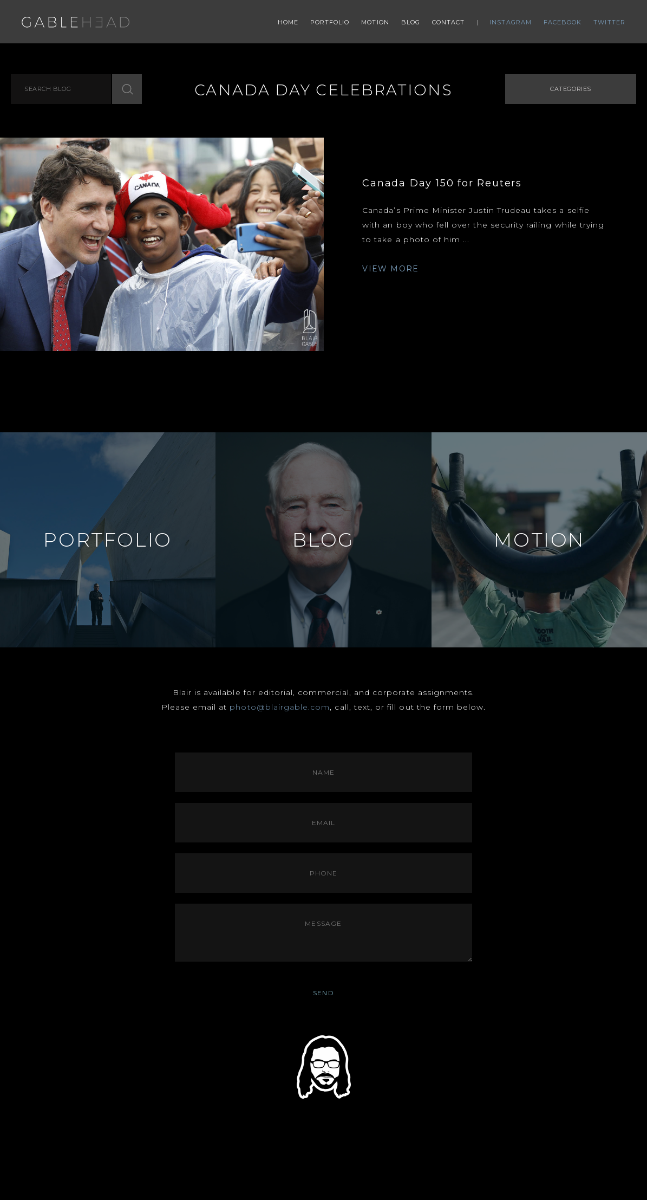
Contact (448, 22)
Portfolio (330, 22)
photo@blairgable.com (280, 707)
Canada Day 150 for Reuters (442, 183)
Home (288, 22)
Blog (410, 22)
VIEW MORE (390, 269)
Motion (375, 22)
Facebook (563, 22)
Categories (570, 89)
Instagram (510, 22)
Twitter (609, 22)
